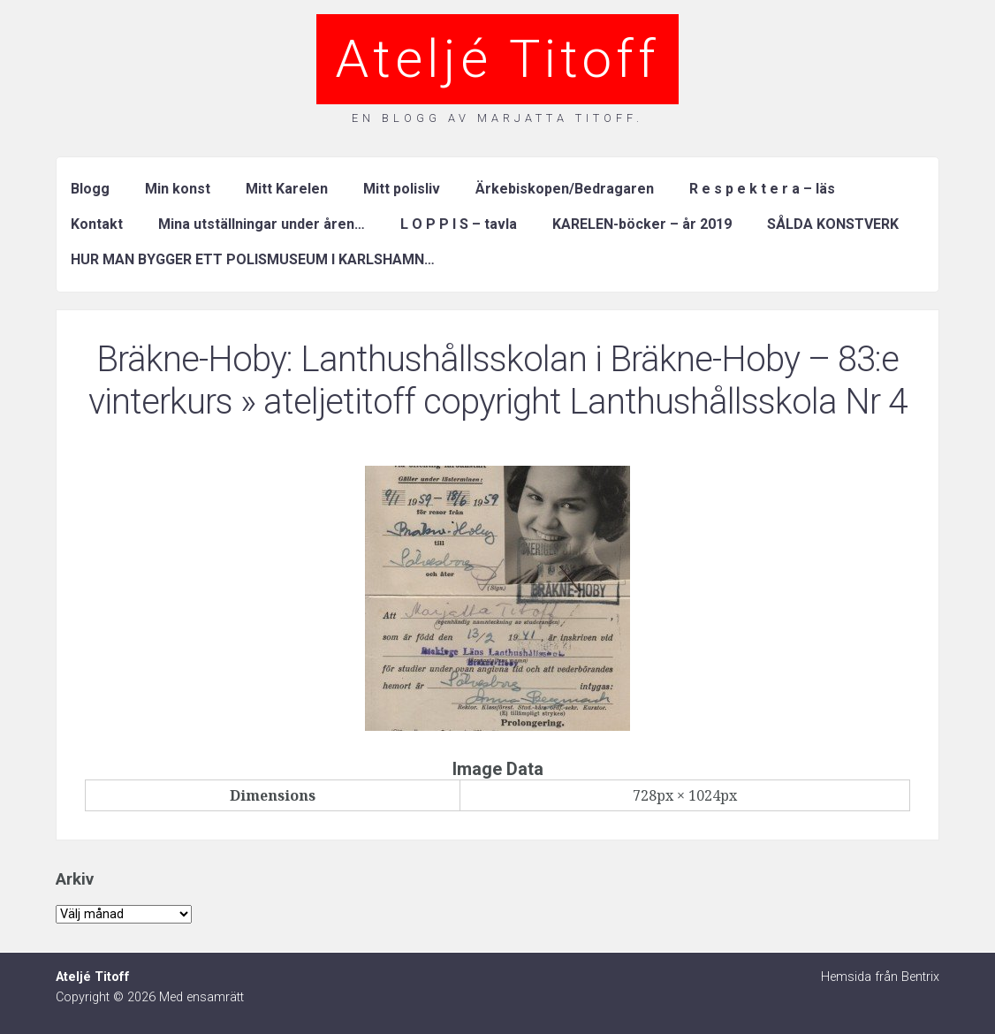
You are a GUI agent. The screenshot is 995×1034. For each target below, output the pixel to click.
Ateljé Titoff (497, 58)
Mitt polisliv (401, 188)
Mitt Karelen (287, 188)
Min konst (177, 188)
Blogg (90, 188)
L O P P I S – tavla (458, 224)
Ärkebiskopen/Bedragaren (564, 188)
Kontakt (97, 224)
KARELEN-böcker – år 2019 (642, 224)
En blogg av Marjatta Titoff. (497, 118)
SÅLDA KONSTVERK (833, 224)
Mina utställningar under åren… (261, 224)
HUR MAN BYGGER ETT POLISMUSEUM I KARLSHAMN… (253, 259)
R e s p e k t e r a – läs (762, 188)
